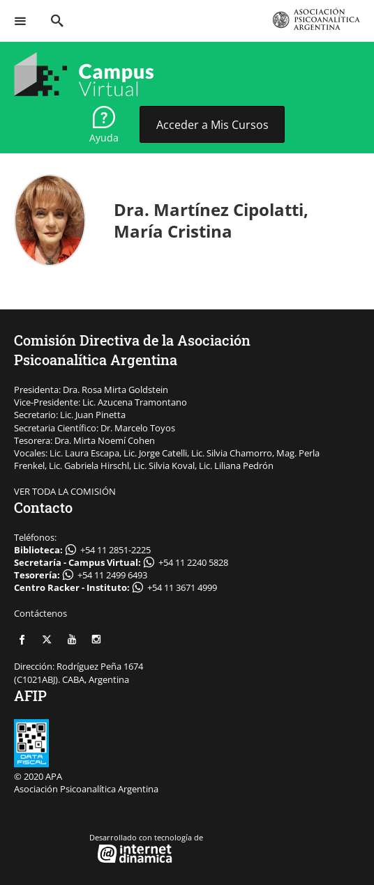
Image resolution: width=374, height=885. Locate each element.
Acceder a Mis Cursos (212, 124)
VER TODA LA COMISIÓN (65, 491)
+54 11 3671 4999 (182, 587)
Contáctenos (40, 613)
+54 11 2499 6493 (112, 575)
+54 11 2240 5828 (193, 562)
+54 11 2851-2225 (115, 550)
